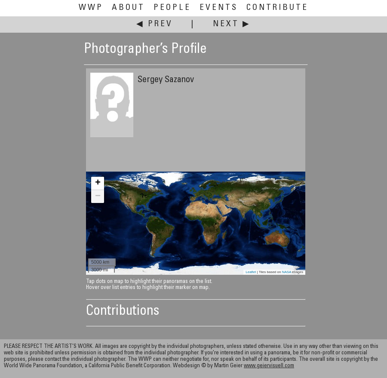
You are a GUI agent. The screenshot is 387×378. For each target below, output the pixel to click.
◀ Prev (154, 24)
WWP (91, 8)
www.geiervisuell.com (269, 366)
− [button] (98, 196)
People (172, 8)
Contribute (277, 8)
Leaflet (251, 272)
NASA (286, 272)
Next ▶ (232, 24)
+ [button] (98, 183)
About (128, 8)
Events (219, 8)
